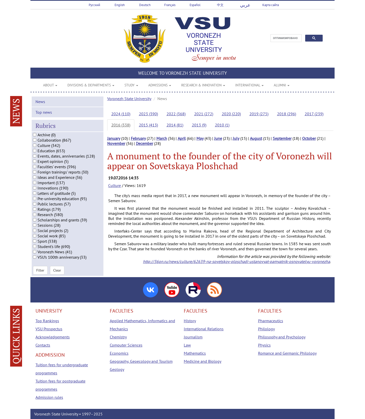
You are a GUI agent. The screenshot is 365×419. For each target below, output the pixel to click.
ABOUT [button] (50, 85)
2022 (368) (176, 113)
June (218, 138)
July (236, 138)
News (40, 101)
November (116, 143)
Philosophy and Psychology (281, 336)
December (144, 143)
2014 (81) (175, 124)
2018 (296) (286, 113)
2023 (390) (148, 113)
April (182, 138)
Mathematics (195, 353)
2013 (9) (199, 124)
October (309, 138)
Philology (266, 328)
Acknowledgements (52, 336)
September (282, 138)
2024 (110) (120, 113)
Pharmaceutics (270, 320)
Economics (119, 353)
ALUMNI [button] (281, 85)
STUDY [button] (131, 85)
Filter (40, 270)
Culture (114, 185)
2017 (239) (314, 113)
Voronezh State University (129, 98)
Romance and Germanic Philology (287, 353)
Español (195, 5)
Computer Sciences (126, 345)
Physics (264, 345)
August (256, 138)
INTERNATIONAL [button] (249, 85)
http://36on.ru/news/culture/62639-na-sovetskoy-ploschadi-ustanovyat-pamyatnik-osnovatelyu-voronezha (236, 261)
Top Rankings (47, 320)
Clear (57, 270)
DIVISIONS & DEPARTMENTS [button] (90, 85)
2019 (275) (258, 113)
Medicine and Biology (202, 361)
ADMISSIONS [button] (159, 85)
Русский (94, 5)
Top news (43, 112)
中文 (220, 5)
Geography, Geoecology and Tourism (141, 361)
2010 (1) (222, 124)
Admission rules (49, 397)
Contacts (42, 345)
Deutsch (145, 5)
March (161, 138)
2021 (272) (203, 113)
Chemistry (118, 336)
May (200, 138)
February (138, 138)
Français (169, 5)
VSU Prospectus (48, 328)
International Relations (204, 328)
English (120, 5)
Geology (117, 369)
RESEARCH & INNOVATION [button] (203, 85)
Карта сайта (270, 5)
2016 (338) (120, 124)
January (113, 138)
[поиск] (285, 38)
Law (187, 345)
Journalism (193, 336)
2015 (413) (148, 124)
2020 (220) (231, 113)
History (190, 320)
